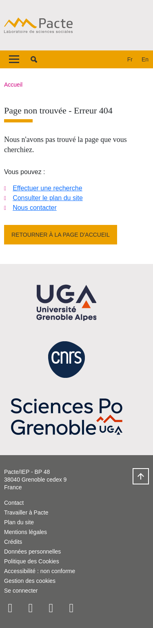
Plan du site (19, 522)
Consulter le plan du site (48, 197)
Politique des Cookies (31, 561)
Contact (14, 502)
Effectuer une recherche (47, 188)
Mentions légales (25, 532)
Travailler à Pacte (26, 512)
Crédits (13, 542)
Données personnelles (32, 551)
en (145, 59)
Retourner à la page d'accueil (60, 234)
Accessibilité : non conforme (39, 571)
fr (130, 59)
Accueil (13, 84)
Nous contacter (35, 207)
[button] (34, 59)
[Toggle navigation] (14, 59)
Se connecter (21, 590)
